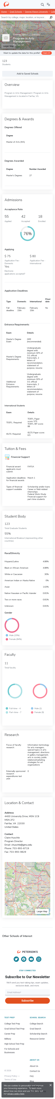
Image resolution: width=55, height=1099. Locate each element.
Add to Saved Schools (27, 73)
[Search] (42, 4)
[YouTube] (31, 959)
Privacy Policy (10, 1076)
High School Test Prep (14, 1044)
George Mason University (36, 11)
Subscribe (27, 1000)
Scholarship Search (38, 1034)
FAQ (32, 1076)
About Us (34, 1066)
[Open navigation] (48, 4)
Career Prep (9, 1034)
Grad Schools (16, 11)
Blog (32, 1081)
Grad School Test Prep (14, 1029)
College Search (36, 1023)
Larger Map (42, 911)
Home (4, 11)
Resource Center (37, 1039)
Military (7, 1039)
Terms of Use (10, 1079)
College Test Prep (12, 1023)
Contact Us (35, 1071)
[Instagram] (38, 959)
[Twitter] (16, 959)
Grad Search (35, 1029)
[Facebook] (23, 959)
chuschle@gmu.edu (21, 844)
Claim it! (46, 53)
